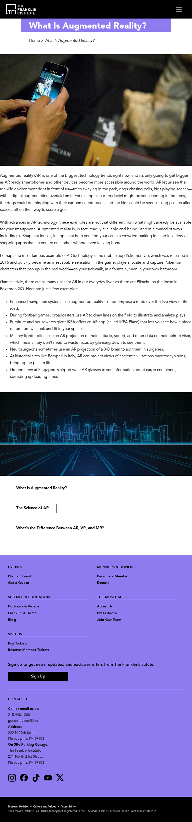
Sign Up (38, 677)
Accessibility (68, 806)
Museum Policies (18, 806)
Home (34, 41)
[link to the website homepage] (21, 9)
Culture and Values (44, 806)
